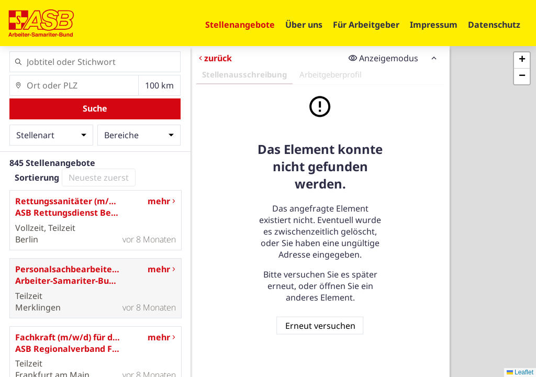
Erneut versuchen (320, 325)
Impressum (433, 24)
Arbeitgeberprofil (330, 74)
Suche (95, 108)
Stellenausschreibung (244, 74)
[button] (522, 60)
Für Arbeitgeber (366, 24)
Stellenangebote (240, 24)
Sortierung (37, 177)
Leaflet (520, 372)
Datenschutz (494, 24)
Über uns (303, 24)
